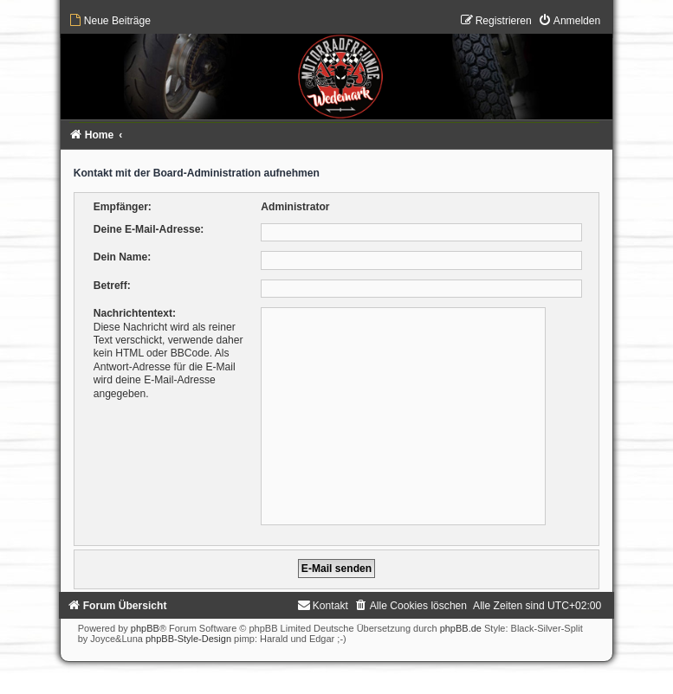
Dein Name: (123, 257)
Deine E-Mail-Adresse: (149, 229)
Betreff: (112, 286)
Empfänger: (123, 207)
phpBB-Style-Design (188, 638)
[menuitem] (109, 21)
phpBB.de (461, 628)
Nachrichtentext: (135, 313)
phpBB (145, 628)
